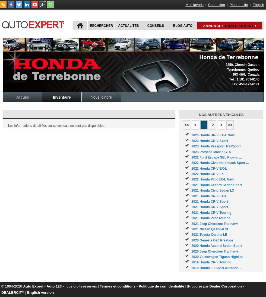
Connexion (216, 5)
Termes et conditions (118, 286)
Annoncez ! (229, 26)
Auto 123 (54, 286)
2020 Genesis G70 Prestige (212, 240)
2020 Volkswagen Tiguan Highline (217, 257)
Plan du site (239, 5)
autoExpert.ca (34, 24)
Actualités (128, 26)
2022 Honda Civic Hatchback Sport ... (220, 163)
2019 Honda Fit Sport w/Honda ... (216, 268)
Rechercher (101, 26)
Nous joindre (101, 97)
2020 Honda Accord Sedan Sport (216, 246)
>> (230, 125)
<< (186, 125)
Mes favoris (194, 5)
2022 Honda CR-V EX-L (209, 168)
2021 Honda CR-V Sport (209, 202)
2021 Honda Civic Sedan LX (212, 190)
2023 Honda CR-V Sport (209, 141)
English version (40, 292)
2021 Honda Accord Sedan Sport (216, 185)
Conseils (155, 26)
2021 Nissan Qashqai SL (210, 229)
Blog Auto (182, 26)
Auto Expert (33, 286)
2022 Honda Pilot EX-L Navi (212, 179)
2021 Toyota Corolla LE (209, 235)
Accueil (22, 97)
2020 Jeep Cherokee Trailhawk (214, 251)
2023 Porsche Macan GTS (211, 152)
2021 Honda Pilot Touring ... (212, 218)
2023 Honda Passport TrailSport (215, 146)
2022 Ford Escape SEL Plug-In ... (216, 157)
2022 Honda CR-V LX (207, 174)
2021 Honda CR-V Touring (211, 213)
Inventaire (62, 97)
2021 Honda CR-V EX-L (209, 196)
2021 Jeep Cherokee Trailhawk (214, 224)
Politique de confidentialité (161, 286)
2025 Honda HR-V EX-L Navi (213, 135)
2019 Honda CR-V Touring (211, 262)
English (258, 5)
